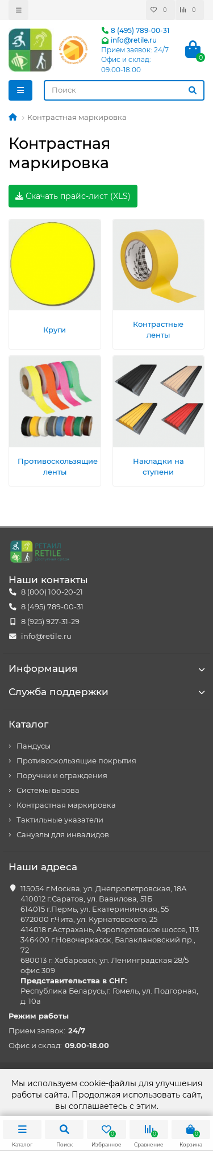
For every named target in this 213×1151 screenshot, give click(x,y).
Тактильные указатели (59, 820)
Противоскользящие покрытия (76, 761)
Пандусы (33, 746)
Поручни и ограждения (61, 775)
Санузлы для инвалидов (62, 834)
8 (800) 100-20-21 (52, 592)
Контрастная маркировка (66, 805)
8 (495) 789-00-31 (135, 30)
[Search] (124, 90)
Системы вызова (48, 790)
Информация (106, 668)
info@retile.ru (129, 40)
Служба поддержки (106, 691)
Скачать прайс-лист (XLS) (73, 196)
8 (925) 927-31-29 (50, 621)
